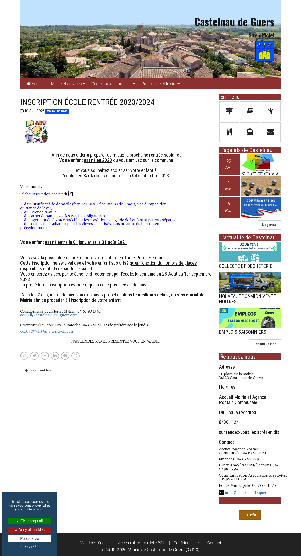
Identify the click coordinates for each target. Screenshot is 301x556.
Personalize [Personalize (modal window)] (29, 538)
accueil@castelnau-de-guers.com (49, 315)
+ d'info (250, 515)
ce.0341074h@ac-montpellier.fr (47, 331)
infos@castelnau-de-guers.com (250, 492)
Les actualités (38, 370)
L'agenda (269, 225)
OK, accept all (29, 521)
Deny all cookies (30, 530)
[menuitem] (36, 83)
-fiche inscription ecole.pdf (46, 194)
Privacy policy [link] (29, 546)
